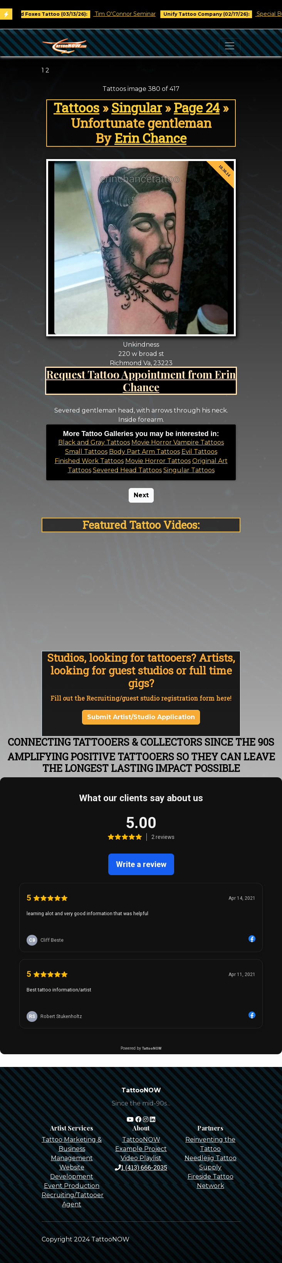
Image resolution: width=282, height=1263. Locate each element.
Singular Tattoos (189, 470)
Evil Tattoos (199, 451)
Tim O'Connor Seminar (130, 13)
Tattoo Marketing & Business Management (72, 1149)
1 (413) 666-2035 (141, 1167)
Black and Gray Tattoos (94, 442)
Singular (136, 107)
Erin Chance (150, 137)
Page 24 (197, 107)
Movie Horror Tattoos (158, 461)
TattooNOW (141, 1139)
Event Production (71, 1185)
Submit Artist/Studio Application (141, 717)
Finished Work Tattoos (89, 461)
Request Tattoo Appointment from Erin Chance (141, 380)
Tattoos (76, 107)
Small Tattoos (86, 451)
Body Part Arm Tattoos (144, 451)
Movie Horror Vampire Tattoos (177, 442)
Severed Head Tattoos (127, 470)
